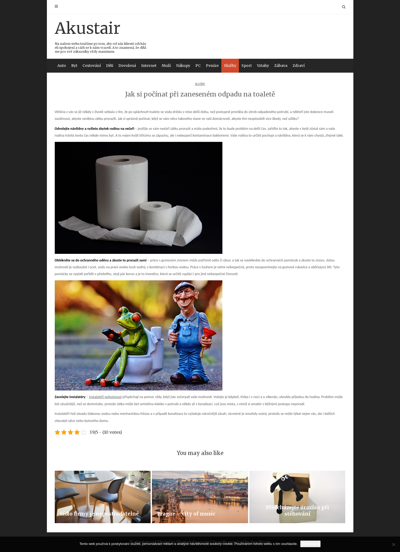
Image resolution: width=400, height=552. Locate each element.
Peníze (212, 65)
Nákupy (183, 65)
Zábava (280, 65)
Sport (247, 65)
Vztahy (263, 65)
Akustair (100, 35)
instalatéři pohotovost (105, 397)
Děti (109, 65)
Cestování (92, 65)
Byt (74, 65)
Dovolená (127, 65)
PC (198, 65)
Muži (166, 65)
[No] (393, 544)
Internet (148, 65)
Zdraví (299, 65)
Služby (230, 65)
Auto (61, 65)
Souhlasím (310, 544)
